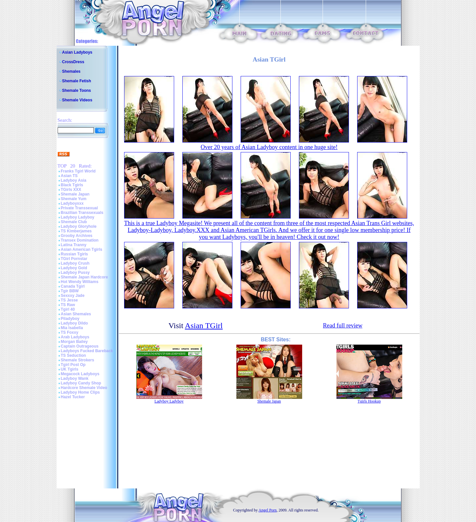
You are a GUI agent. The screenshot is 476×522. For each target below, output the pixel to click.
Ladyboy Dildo (74, 323)
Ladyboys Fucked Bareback (87, 351)
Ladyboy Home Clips (80, 392)
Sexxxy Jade (73, 295)
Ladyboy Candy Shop (81, 383)
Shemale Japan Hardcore (84, 277)
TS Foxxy (69, 332)
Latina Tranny (74, 245)
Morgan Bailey (74, 341)
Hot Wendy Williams (79, 281)
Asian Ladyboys (77, 52)
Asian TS (69, 175)
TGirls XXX (71, 189)
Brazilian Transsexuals (82, 212)
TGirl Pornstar (74, 258)
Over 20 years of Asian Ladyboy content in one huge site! (269, 147)
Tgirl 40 (68, 309)
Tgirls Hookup (369, 401)
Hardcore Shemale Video (84, 387)
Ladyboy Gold (74, 268)
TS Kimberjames (76, 231)
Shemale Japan (75, 194)
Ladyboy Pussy (75, 272)
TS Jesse (69, 300)
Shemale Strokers (77, 360)
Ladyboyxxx (72, 203)
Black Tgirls (72, 185)
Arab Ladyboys (75, 337)
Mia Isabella (72, 328)
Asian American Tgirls (81, 249)
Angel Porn (267, 510)
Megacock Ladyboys (80, 374)
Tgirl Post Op (73, 364)
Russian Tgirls (74, 254)
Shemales (71, 71)
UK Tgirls (69, 369)
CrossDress (73, 62)
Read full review (342, 325)
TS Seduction (73, 355)
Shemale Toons (76, 90)
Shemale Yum (74, 198)
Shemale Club (74, 222)
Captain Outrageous (80, 346)
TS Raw (68, 304)
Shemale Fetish (76, 81)
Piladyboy (70, 318)
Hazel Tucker (73, 397)
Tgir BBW (70, 291)
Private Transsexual (79, 208)
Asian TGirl (204, 325)
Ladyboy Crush (75, 263)
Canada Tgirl (73, 286)
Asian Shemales (76, 314)
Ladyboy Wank (75, 378)
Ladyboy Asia (74, 180)
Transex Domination (80, 240)
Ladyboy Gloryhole (79, 226)
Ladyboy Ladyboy (77, 217)
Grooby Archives (77, 235)
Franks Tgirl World (78, 171)
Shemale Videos (77, 100)
